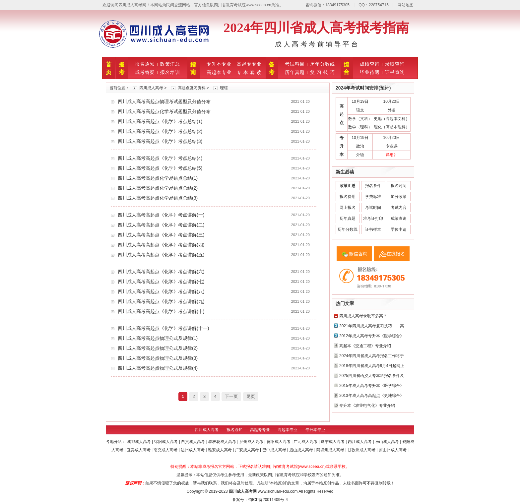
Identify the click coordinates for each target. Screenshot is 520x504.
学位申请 (399, 229)
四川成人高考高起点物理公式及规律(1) (158, 338)
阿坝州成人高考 (330, 450)
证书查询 (395, 72)
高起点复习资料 (192, 88)
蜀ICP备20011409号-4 (268, 499)
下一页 (231, 396)
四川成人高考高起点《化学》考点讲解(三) (161, 234)
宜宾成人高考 (139, 450)
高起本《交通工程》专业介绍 (365, 346)
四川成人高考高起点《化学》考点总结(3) (160, 141)
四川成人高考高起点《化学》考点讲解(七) (161, 281)
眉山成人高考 (301, 450)
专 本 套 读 (249, 72)
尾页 (250, 396)
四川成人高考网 (243, 491)
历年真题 (295, 72)
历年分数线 (322, 64)
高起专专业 (249, 64)
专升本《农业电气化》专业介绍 (367, 405)
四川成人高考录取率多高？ (363, 316)
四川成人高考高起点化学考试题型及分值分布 (164, 111)
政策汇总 (170, 64)
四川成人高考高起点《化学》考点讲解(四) (161, 244)
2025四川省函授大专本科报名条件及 (371, 375)
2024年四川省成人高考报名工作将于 (371, 355)
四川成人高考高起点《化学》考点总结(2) (160, 131)
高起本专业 (219, 72)
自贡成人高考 (193, 441)
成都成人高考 (139, 441)
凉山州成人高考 (393, 450)
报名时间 (399, 185)
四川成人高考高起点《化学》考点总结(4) (160, 158)
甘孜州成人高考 (362, 450)
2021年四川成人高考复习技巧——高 (371, 326)
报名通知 (145, 64)
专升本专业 (219, 64)
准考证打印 (373, 218)
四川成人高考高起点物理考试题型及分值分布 (164, 101)
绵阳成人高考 (166, 441)
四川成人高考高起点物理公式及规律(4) (158, 368)
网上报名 (348, 207)
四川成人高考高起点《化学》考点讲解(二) (161, 224)
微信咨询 (358, 253)
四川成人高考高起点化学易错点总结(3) (158, 198)
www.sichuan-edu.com (277, 491)
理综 (224, 88)
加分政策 (399, 196)
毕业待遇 (370, 72)
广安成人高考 (247, 450)
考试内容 (399, 207)
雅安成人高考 (220, 450)
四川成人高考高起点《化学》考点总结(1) (160, 121)
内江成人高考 (360, 441)
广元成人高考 (305, 441)
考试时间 (373, 207)
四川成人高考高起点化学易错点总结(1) (158, 178)
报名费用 (348, 196)
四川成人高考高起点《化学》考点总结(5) (160, 168)
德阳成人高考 (279, 441)
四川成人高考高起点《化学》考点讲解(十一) (163, 328)
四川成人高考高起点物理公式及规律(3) (158, 358)
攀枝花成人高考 (222, 441)
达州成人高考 (193, 450)
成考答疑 (145, 72)
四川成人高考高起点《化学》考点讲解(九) (161, 301)
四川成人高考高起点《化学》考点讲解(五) (161, 254)
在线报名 (395, 253)
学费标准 (373, 196)
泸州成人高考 (251, 441)
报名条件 (373, 185)
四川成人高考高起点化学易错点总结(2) (158, 188)
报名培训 (170, 72)
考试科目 (295, 64)
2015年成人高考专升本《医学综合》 (371, 385)
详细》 (392, 155)
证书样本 (373, 229)
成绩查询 (370, 64)
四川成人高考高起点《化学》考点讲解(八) (161, 291)
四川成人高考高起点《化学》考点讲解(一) (161, 215)
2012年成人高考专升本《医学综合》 (371, 336)
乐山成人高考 (387, 441)
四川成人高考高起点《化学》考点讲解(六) (161, 271)
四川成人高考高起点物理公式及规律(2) (158, 348)
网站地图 (406, 5)
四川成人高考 (151, 88)
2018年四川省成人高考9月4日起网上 (371, 365)
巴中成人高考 (274, 450)
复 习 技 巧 (322, 72)
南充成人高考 (166, 450)
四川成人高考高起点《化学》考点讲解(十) (161, 311)
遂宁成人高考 (333, 441)
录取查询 (395, 64)
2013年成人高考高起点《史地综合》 (371, 395)
